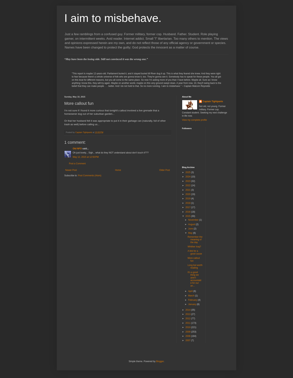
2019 (188, 198)
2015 (188, 216)
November (193, 220)
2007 (188, 340)
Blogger (160, 361)
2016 (188, 212)
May (190, 233)
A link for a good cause (195, 252)
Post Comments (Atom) (89, 175)
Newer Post (71, 170)
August (192, 224)
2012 (188, 318)
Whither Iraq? (194, 246)
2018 (188, 203)
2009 (188, 331)
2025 (188, 172)
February (193, 300)
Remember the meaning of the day (195, 240)
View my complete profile (194, 120)
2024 (188, 176)
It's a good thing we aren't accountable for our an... (194, 279)
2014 (188, 310)
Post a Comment (77, 163)
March (191, 295)
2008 (188, 336)
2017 (188, 207)
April (190, 291)
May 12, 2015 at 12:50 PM (86, 157)
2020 (188, 194)
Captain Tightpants (213, 101)
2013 (188, 314)
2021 (188, 190)
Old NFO (77, 148)
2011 (188, 323)
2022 (188, 185)
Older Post (164, 170)
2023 (188, 181)
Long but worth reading (195, 266)
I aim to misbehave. (112, 18)
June (191, 228)
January (192, 304)
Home (118, 170)
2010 (188, 327)
